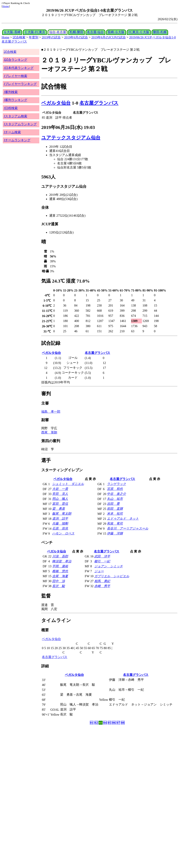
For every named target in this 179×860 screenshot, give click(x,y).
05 (109, 722)
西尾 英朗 (49, 432)
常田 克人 (60, 493)
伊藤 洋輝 (115, 533)
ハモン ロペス (63, 533)
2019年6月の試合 (76, 37)
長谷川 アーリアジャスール (127, 528)
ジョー (99, 571)
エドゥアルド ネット (123, 518)
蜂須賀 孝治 (61, 561)
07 (118, 722)
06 (113, 722)
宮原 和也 (115, 488)
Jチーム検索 (12, 132)
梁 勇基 (58, 508)
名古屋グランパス (98, 103)
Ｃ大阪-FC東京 (34, 32)
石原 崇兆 (60, 528)
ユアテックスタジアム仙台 (70, 137)
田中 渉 (58, 581)
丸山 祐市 (115, 498)
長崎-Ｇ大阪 (116, 32)
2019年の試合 (51, 37)
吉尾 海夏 (60, 576)
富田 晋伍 (60, 503)
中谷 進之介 (116, 493)
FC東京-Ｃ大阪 (138, 32)
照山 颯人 (60, 498)
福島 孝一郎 (50, 411)
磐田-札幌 (160, 32)
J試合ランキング (15, 59)
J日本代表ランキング (19, 68)
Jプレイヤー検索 (15, 76)
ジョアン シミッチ (108, 566)
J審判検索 (11, 92)
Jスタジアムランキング (20, 124)
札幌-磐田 (76, 32)
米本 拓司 (115, 513)
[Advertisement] (70, 756)
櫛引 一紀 (102, 561)
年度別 (33, 37)
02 (96, 722)
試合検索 (19, 37)
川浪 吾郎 (60, 556)
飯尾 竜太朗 (61, 513)
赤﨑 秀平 (102, 586)
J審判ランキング (15, 100)
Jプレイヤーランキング (20, 84)
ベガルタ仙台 (56, 103)
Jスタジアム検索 (15, 116)
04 (105, 722)
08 (122, 722)
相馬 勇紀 (102, 581)
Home (5, 6)
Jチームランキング (17, 140)
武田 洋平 (102, 556)
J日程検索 (11, 108)
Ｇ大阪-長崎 (12, 32)
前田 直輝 (115, 508)
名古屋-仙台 (95, 32)
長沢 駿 (58, 586)
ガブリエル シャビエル (111, 576)
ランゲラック (116, 484)
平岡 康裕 (60, 566)
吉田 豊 (113, 503)
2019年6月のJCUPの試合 (108, 37)
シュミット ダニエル (68, 484)
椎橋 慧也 (60, 571)
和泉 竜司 (115, 523)
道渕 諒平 (60, 518)
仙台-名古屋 (57, 32)
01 (91, 722)
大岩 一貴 (60, 488)
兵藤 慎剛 (60, 523)
